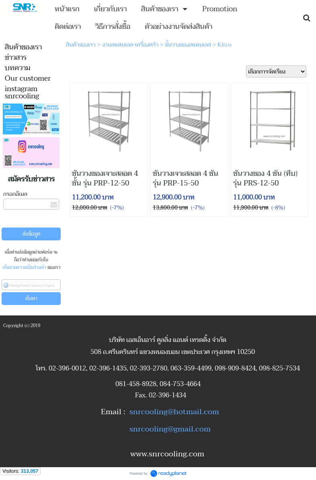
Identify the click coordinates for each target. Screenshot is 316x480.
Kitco (225, 44)
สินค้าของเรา (81, 44)
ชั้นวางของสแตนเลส (188, 44)
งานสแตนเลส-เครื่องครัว (130, 44)
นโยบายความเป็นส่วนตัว (24, 267)
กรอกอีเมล (15, 194)
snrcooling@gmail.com (170, 429)
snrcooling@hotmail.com (174, 411)
